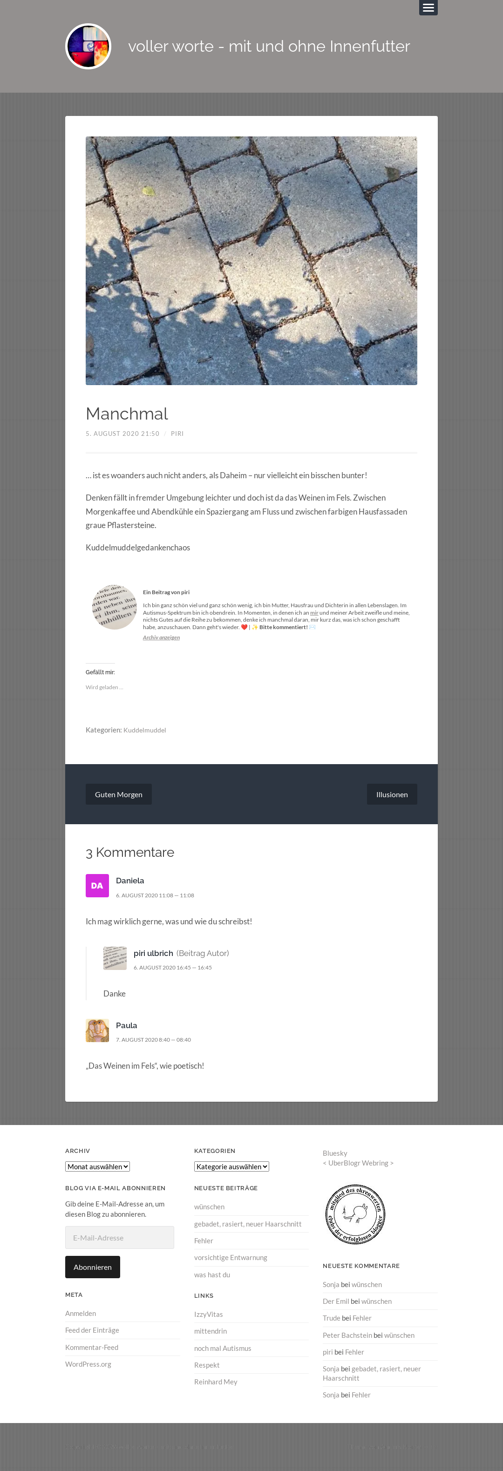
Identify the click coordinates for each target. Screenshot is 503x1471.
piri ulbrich (153, 953)
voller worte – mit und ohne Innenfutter (176, 1446)
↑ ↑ (434, 1446)
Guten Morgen (119, 794)
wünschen (209, 1207)
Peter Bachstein (347, 1335)
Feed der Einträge (92, 1331)
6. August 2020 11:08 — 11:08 (160, 895)
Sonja (331, 1285)
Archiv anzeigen (161, 637)
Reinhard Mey (216, 1381)
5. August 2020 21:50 (123, 434)
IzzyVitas (208, 1314)
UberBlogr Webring (358, 1163)
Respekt (207, 1365)
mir (314, 613)
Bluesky (335, 1154)
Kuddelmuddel (145, 730)
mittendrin (210, 1331)
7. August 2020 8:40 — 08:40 (158, 1040)
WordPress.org (88, 1364)
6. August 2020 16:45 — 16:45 (178, 967)
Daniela (130, 881)
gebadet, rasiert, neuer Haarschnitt (248, 1224)
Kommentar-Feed (91, 1347)
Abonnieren (93, 1267)
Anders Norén (401, 1446)
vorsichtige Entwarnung (230, 1258)
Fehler (203, 1241)
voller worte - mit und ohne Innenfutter (275, 46)
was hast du (212, 1274)
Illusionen (392, 794)
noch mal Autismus (223, 1348)
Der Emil (336, 1301)
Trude (331, 1318)
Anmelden (80, 1313)
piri (177, 434)
